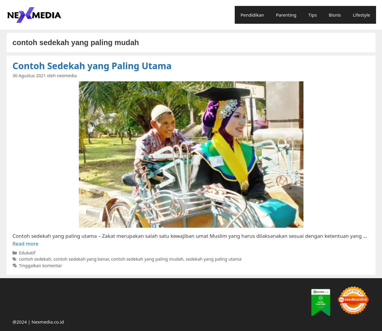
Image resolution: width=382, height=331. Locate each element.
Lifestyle (361, 15)
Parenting (286, 15)
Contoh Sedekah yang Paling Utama (92, 66)
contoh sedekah (35, 259)
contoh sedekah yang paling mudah (147, 259)
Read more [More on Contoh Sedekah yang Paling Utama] (25, 243)
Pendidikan (252, 15)
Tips (312, 15)
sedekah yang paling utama (213, 259)
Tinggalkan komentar (40, 265)
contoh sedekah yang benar (81, 259)
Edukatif (27, 253)
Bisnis (335, 15)
